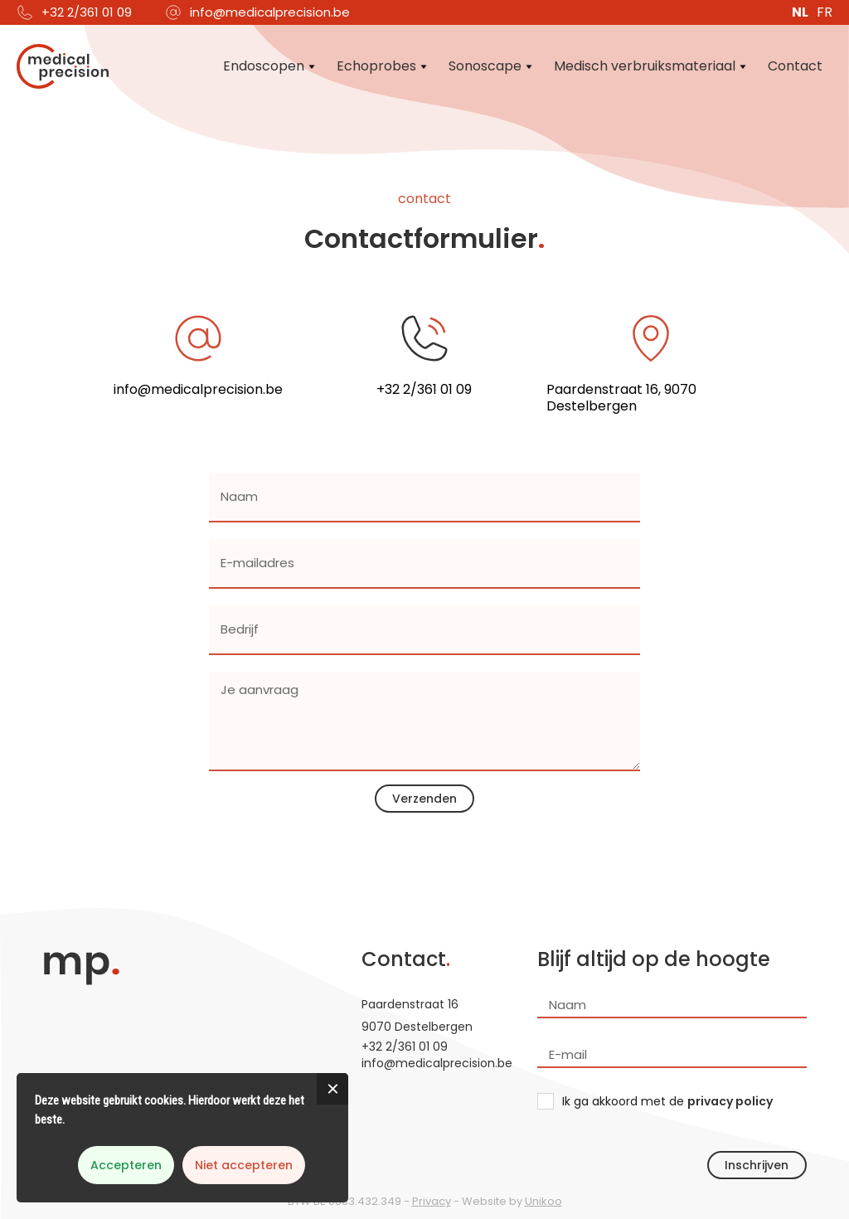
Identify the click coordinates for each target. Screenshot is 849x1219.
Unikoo (543, 1201)
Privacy (431, 1201)
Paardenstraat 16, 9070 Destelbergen (621, 398)
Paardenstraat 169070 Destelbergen (417, 1015)
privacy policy (730, 1101)
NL (800, 12)
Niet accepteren (244, 1165)
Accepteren (126, 1165)
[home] (62, 66)
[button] (270, 66)
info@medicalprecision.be (270, 12)
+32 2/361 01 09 (86, 12)
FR (824, 12)
